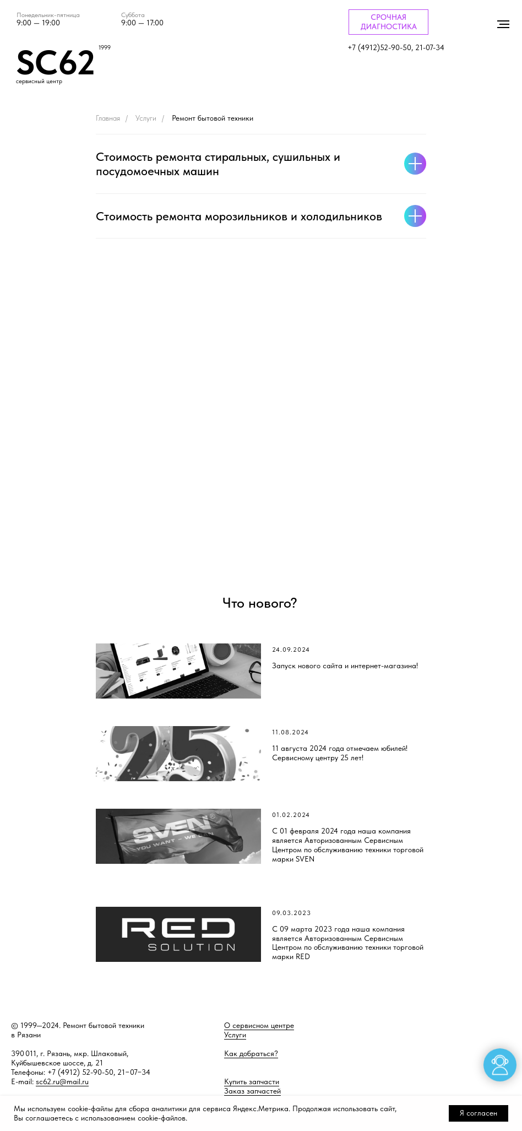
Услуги (145, 117)
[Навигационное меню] (503, 24)
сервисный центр (39, 81)
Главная (108, 117)
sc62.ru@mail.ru (62, 1081)
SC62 (55, 62)
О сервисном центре (259, 1025)
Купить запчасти (251, 1081)
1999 (105, 47)
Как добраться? (251, 1053)
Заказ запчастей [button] (252, 1090)
